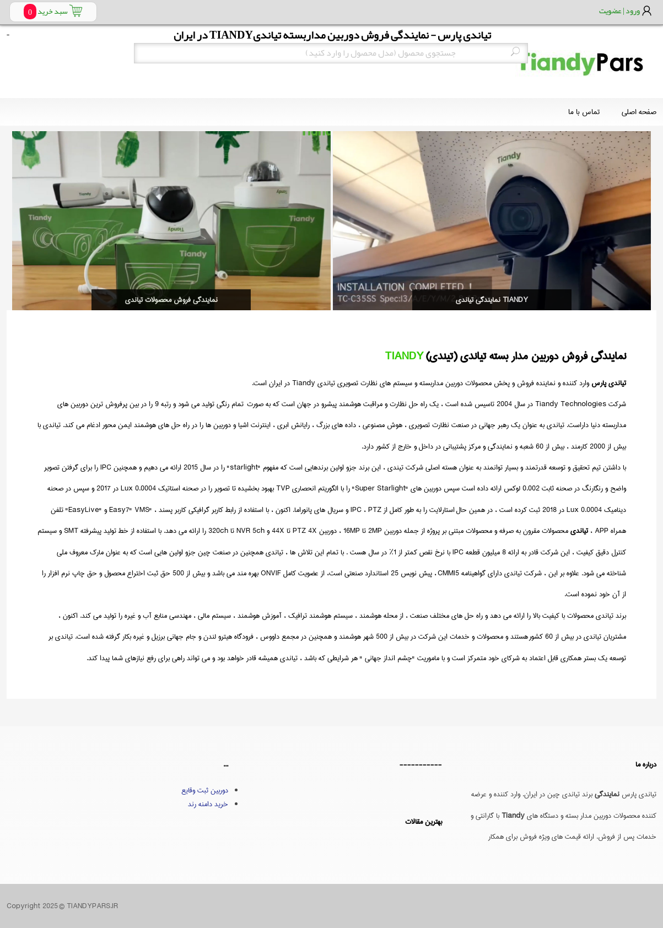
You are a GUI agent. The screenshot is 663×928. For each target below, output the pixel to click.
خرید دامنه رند (208, 804)
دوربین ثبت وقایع (204, 790)
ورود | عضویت (619, 10)
